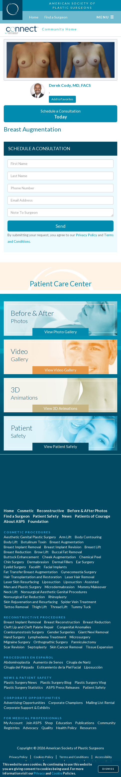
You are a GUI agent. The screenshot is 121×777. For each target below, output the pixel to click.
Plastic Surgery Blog (55, 682)
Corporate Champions (65, 702)
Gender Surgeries (61, 632)
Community (107, 723)
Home (33, 17)
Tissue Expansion (99, 647)
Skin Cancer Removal (66, 647)
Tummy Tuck (81, 607)
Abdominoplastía (17, 662)
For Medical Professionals (33, 718)
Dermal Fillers (62, 562)
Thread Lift (59, 607)
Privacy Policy (86, 235)
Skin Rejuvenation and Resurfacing (31, 602)
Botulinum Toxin (33, 542)
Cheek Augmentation (59, 557)
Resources (88, 728)
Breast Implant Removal (22, 547)
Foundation (38, 521)
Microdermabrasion (60, 587)
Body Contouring (88, 537)
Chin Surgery (14, 562)
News (67, 516)
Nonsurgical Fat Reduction (24, 597)
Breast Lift (93, 547)
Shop (49, 723)
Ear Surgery (85, 562)
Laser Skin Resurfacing (21, 582)
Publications (84, 723)
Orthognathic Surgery (50, 642)
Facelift (35, 567)
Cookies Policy (44, 757)
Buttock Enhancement (21, 557)
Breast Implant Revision (62, 547)
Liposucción (93, 667)
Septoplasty (37, 647)
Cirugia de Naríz (78, 662)
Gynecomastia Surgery (78, 572)
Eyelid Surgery (15, 567)
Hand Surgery (14, 637)
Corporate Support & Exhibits (27, 707)
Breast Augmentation (67, 542)
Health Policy (66, 728)
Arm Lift (65, 537)
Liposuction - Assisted (81, 582)
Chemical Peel (90, 557)
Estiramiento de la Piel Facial (59, 667)
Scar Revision (14, 647)
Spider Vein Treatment (78, 602)
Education (64, 723)
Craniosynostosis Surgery (24, 632)
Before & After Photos (87, 510)
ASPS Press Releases (63, 687)
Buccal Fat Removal (67, 552)
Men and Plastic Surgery (22, 587)
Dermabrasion (38, 562)
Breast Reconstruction (62, 622)
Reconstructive (50, 510)
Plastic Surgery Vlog (90, 682)
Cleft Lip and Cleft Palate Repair (29, 627)
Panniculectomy (83, 642)
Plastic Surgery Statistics (23, 687)
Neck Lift (11, 592)
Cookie (56, 773)
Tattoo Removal (16, 607)
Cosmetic (25, 510)
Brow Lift (41, 552)
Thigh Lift (39, 607)
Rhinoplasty (57, 597)
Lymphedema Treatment (47, 637)
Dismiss (108, 769)
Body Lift (11, 542)
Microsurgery (80, 637)
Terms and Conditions (74, 757)
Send (60, 226)
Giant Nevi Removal (93, 632)
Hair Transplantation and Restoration (33, 577)
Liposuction (51, 582)
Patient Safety (46, 516)
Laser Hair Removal (79, 577)
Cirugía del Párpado (19, 667)
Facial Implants (55, 567)
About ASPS (14, 521)
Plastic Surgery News (20, 682)
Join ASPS (34, 723)
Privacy (39, 773)
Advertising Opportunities (24, 702)
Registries (12, 728)
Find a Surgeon (55, 17)
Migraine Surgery (17, 642)
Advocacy (30, 728)
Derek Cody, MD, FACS (70, 85)
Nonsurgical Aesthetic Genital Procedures (54, 592)
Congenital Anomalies (74, 627)
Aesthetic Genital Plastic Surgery (30, 537)
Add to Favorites (62, 99)
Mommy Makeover (92, 587)
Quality (47, 728)
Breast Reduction (17, 552)
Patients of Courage (92, 516)
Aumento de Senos (48, 662)
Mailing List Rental (100, 702)
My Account (13, 723)
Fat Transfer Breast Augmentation (31, 572)
